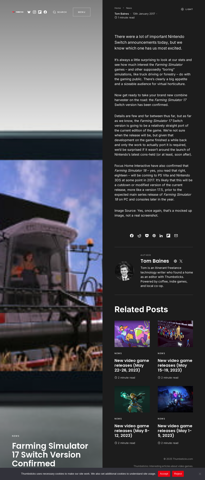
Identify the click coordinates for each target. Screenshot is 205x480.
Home (118, 8)
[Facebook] (44, 12)
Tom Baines (155, 261)
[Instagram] (33, 12)
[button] (60, 12)
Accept (164, 473)
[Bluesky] (28, 12)
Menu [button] (81, 12)
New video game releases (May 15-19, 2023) (175, 365)
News (15, 436)
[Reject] (200, 474)
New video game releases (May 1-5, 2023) (175, 430)
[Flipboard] (39, 12)
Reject (178, 473)
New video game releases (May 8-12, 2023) (132, 430)
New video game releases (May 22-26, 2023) (132, 365)
